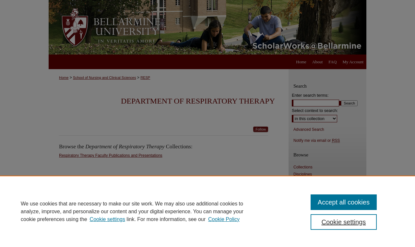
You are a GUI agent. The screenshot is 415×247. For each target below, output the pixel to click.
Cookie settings (107, 219)
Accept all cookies (344, 202)
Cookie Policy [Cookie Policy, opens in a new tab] (224, 219)
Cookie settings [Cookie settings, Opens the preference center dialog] (344, 222)
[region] (207, 211)
